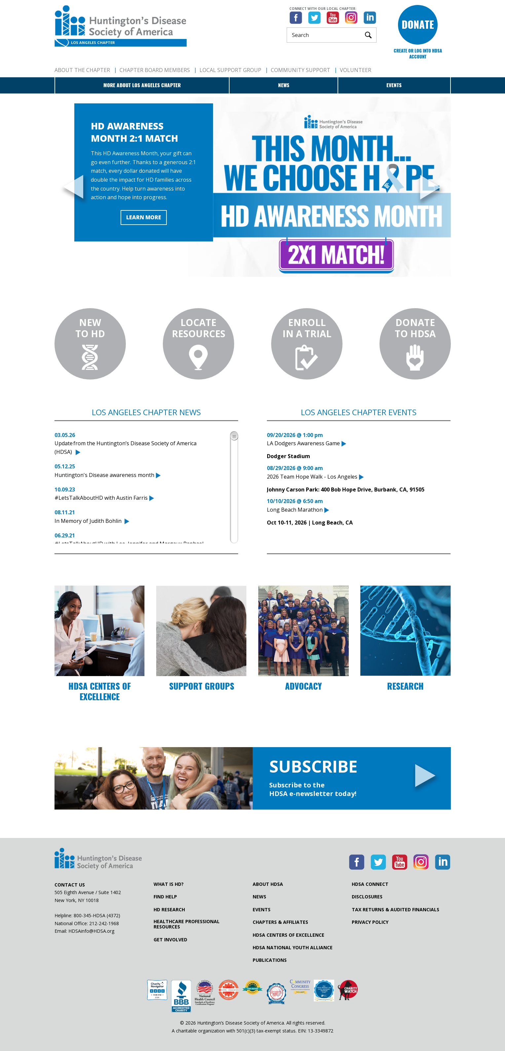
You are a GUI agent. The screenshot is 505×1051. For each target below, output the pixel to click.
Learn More (143, 217)
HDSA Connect (370, 884)
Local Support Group (230, 70)
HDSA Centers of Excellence (288, 935)
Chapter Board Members (155, 70)
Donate (418, 24)
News (283, 85)
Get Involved (170, 939)
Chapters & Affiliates (280, 922)
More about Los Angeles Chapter (142, 85)
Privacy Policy (370, 922)
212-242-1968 (104, 923)
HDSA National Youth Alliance (293, 947)
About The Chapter (82, 70)
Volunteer (355, 70)
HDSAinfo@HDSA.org (91, 931)
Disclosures (367, 896)
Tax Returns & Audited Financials (395, 909)
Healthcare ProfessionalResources (187, 924)
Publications (270, 960)
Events (394, 85)
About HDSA (268, 884)
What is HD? (169, 884)
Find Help (165, 896)
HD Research (169, 909)
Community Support (300, 70)
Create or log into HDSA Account (418, 53)
